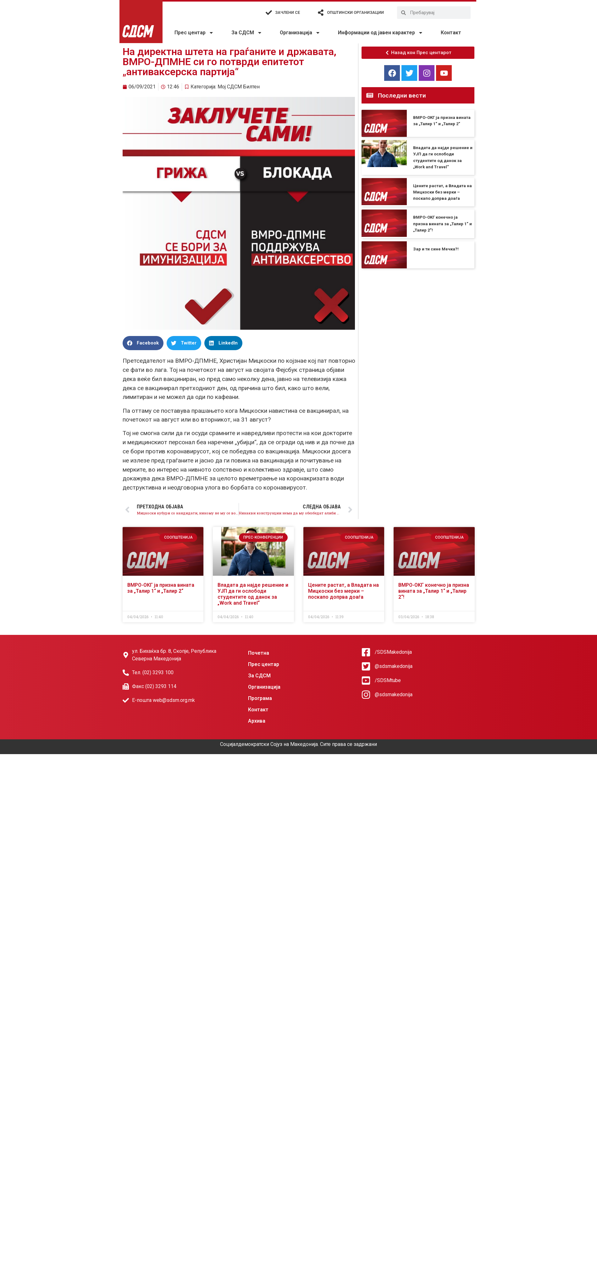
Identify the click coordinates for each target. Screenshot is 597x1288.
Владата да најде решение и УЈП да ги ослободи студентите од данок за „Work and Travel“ (253, 594)
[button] (143, 343)
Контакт (451, 33)
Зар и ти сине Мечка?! (436, 249)
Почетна (258, 653)
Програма (260, 698)
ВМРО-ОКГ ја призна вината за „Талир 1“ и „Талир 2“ (160, 588)
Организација (300, 32)
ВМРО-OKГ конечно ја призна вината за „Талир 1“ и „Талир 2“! (442, 223)
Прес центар (194, 32)
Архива (256, 721)
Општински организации (355, 12)
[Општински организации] (321, 12)
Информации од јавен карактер (380, 32)
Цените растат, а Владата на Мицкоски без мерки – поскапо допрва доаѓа (442, 192)
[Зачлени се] (269, 12)
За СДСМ (246, 32)
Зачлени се (287, 12)
